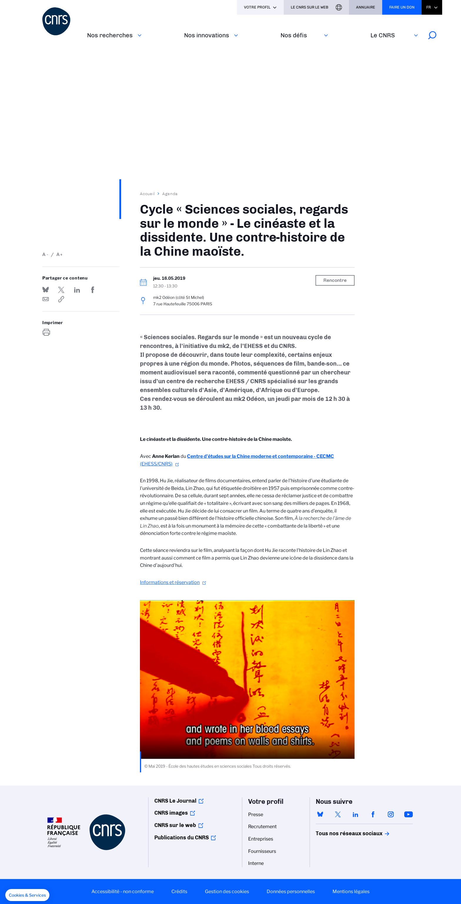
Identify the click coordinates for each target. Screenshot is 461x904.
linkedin (355, 814)
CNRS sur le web (175, 825)
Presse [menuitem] (255, 814)
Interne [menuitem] (256, 863)
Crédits (179, 891)
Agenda (170, 193)
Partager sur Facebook (92, 290)
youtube (408, 814)
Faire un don (402, 7)
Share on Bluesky (45, 290)
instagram (390, 814)
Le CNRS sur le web (309, 7)
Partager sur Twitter (61, 290)
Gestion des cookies (227, 891)
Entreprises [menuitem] (260, 839)
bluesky (320, 814)
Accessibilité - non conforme (122, 891)
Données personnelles (291, 891)
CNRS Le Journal (175, 801)
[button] (27, 895)
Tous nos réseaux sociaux (339, 833)
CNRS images (171, 813)
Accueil (147, 193)
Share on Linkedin (77, 290)
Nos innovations (206, 35)
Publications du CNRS (181, 837)
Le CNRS (382, 35)
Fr (428, 7)
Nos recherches (110, 35)
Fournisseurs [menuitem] (262, 851)
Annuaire (365, 7)
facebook (373, 814)
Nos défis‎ (293, 35)
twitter (337, 814)
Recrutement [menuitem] (262, 826)
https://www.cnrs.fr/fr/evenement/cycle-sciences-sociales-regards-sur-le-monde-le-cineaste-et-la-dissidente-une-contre (61, 299)
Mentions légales (351, 891)
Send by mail (45, 299)
